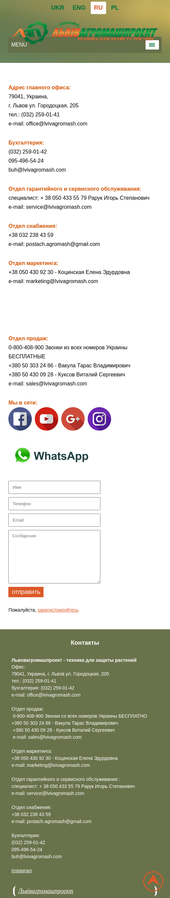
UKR (57, 7)
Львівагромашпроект (45, 891)
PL (115, 7)
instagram (21, 870)
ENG (79, 7)
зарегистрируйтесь (58, 610)
